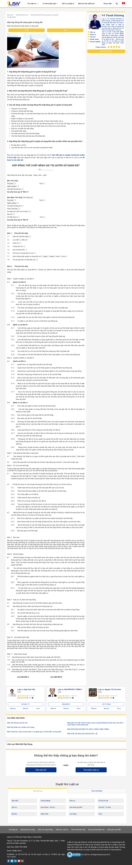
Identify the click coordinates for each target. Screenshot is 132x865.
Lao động (73, 814)
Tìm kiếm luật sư (91, 770)
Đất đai (14, 814)
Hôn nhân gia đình (76, 807)
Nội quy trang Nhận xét (96, 830)
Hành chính (44, 814)
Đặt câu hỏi (40, 770)
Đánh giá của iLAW (114, 830)
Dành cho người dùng (45, 830)
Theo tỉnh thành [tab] (96, 791)
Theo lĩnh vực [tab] (38, 791)
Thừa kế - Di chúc (104, 807)
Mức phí (25, 708)
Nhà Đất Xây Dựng (22, 15)
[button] (117, 3)
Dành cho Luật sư (62, 830)
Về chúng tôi (13, 830)
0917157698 (106, 704)
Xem (65, 30)
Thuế (100, 814)
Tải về (26, 30)
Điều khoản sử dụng (28, 830)
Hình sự (72, 801)
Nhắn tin (13, 708)
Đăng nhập (108, 3)
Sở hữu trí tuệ (103, 801)
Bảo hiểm (15, 801)
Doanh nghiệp (45, 801)
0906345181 (66, 704)
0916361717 (25, 704)
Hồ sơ (38, 708)
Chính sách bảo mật (78, 830)
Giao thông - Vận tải (48, 807)
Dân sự (14, 807)
